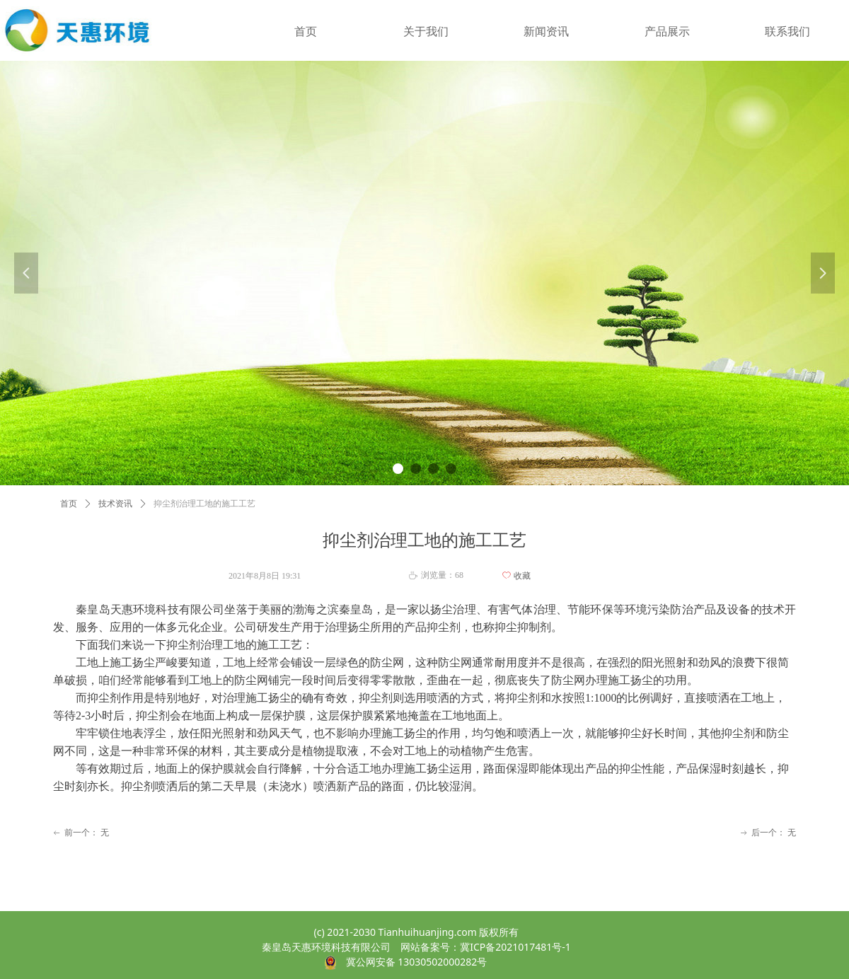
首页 (68, 504)
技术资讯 (115, 504)
